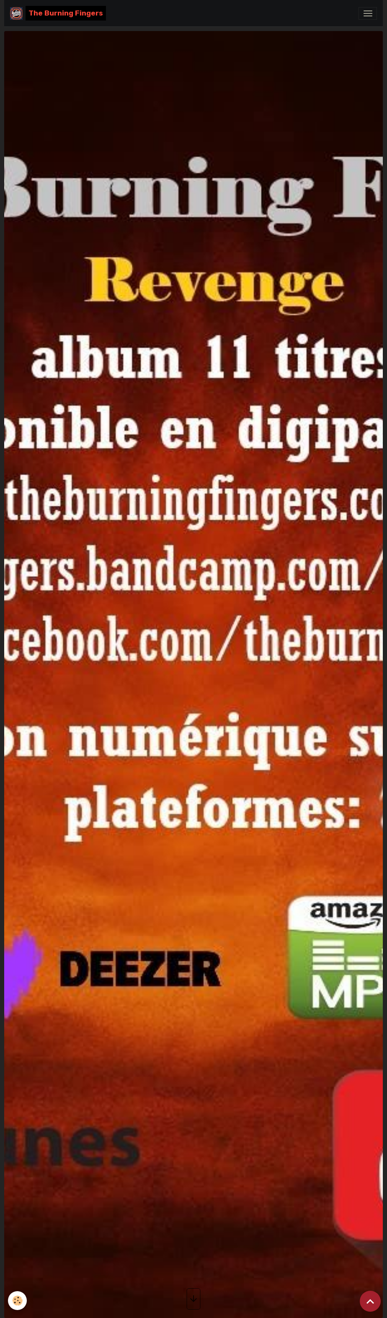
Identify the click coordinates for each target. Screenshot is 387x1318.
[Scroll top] (370, 1301)
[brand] (58, 13)
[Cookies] (17, 1300)
